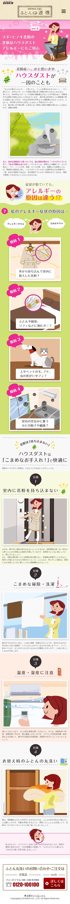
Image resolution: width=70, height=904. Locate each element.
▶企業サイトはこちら (34, 896)
